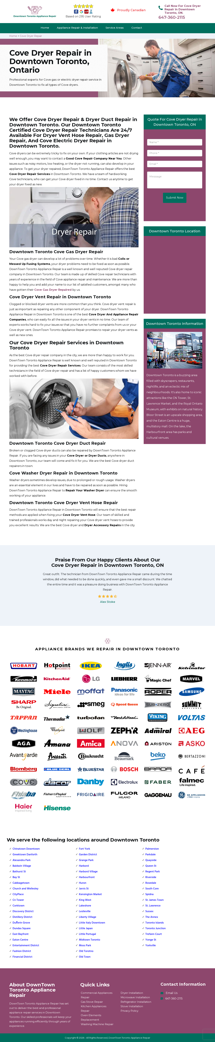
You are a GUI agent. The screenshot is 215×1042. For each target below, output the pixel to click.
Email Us (171, 993)
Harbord (84, 866)
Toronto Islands (154, 923)
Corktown (18, 906)
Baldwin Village (22, 866)
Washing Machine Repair (97, 1024)
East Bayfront (21, 934)
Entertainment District (26, 945)
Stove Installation (132, 1006)
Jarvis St (84, 888)
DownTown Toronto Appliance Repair (129, 1037)
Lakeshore (85, 906)
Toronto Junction (155, 928)
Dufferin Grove (21, 923)
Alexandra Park (21, 860)
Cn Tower (18, 900)
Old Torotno (86, 951)
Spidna (149, 894)
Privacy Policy (129, 1010)
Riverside (150, 877)
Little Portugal (87, 934)
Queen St (150, 866)
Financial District (22, 957)
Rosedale (150, 883)
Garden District (88, 854)
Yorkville (150, 945)
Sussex (149, 911)
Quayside (151, 860)
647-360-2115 (171, 17)
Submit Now (174, 197)
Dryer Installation (132, 992)
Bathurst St (19, 871)
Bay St (16, 877)
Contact (136, 27)
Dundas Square (21, 928)
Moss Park (85, 945)
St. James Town (154, 900)
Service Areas (115, 27)
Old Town (84, 957)
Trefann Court (153, 934)
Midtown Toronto (89, 940)
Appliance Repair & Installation (77, 27)
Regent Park (152, 871)
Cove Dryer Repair (31, 36)
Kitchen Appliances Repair (93, 1008)
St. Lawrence (153, 906)
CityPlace (18, 894)
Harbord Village (88, 871)
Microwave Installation (135, 997)
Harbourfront (87, 877)
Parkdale (150, 854)
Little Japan (86, 928)
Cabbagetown (21, 883)
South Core (152, 888)
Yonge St (150, 940)
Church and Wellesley (25, 888)
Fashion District (22, 951)
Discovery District (23, 911)
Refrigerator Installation (136, 1001)
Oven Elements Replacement (91, 1017)
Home (45, 27)
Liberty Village (87, 917)
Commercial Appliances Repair (96, 995)
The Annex (151, 917)
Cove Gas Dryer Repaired (53, 289)
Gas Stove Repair (92, 1001)
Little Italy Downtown (92, 923)
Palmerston (152, 849)
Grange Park (86, 860)
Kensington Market (90, 894)
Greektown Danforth (25, 854)
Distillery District (22, 917)
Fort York (84, 849)
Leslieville (84, 911)
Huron (82, 883)
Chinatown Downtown (26, 849)
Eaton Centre (20, 940)
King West (85, 900)
